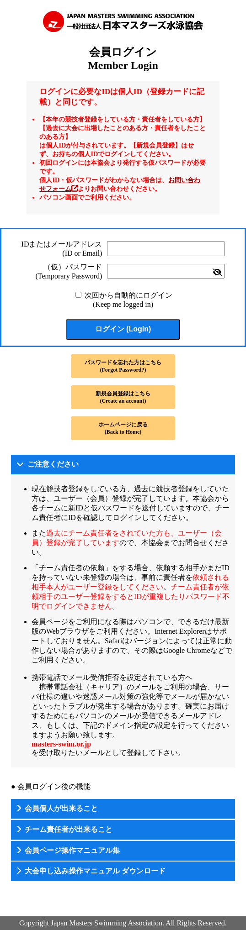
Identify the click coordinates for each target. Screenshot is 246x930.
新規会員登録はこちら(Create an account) (123, 397)
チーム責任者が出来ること (68, 829)
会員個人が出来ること (61, 808)
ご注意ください (53, 464)
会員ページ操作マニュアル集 (72, 850)
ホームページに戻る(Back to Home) (123, 428)
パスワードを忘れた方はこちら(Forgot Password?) (123, 366)
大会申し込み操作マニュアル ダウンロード (95, 871)
